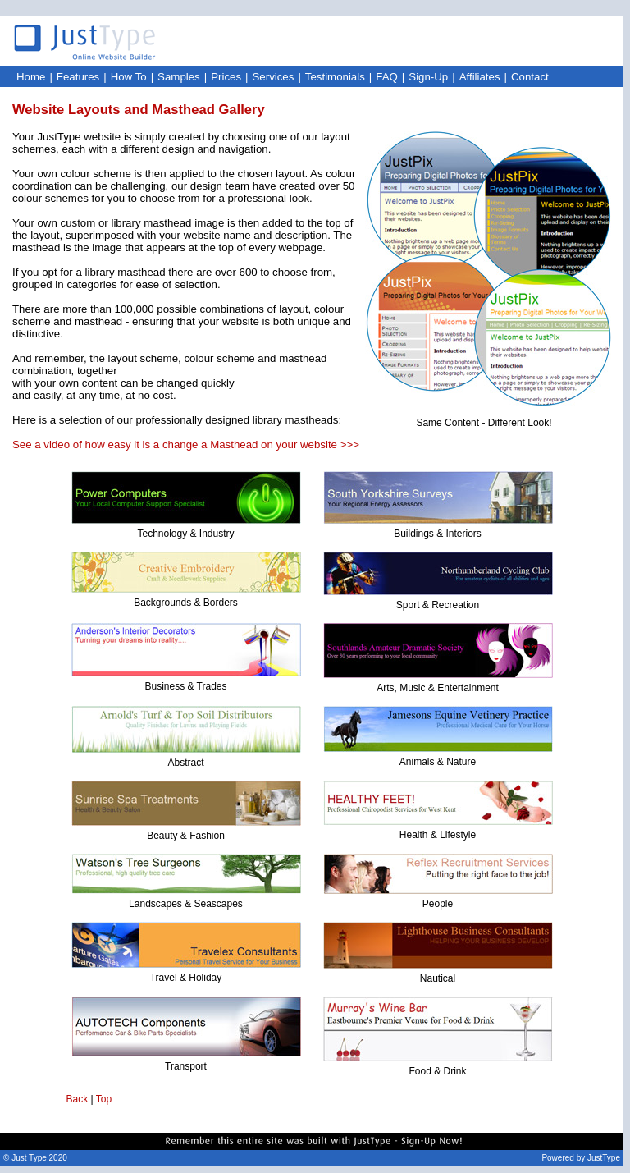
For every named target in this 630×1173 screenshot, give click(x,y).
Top (104, 1099)
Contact (530, 77)
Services (273, 77)
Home (30, 77)
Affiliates (479, 77)
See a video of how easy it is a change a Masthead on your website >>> (185, 444)
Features (78, 77)
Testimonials (335, 77)
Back (77, 1099)
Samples (179, 77)
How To (129, 77)
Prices (226, 77)
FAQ (387, 77)
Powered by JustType (580, 1157)
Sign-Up (428, 77)
